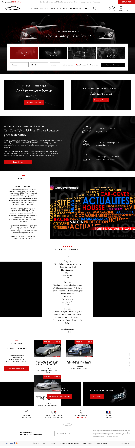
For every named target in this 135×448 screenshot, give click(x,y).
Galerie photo (76, 9)
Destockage (63, 9)
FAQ (44, 445)
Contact (88, 9)
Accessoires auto (49, 9)
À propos (36, 445)
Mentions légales (102, 445)
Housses (35, 9)
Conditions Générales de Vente (69, 445)
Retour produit (87, 445)
